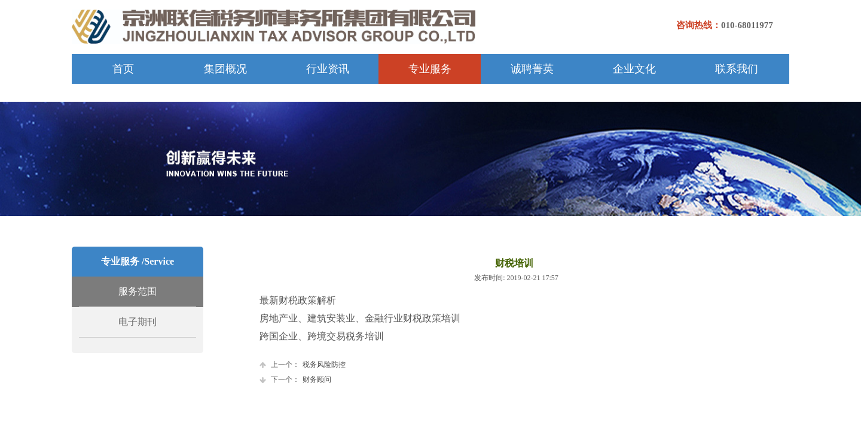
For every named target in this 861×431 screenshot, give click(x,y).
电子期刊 (137, 322)
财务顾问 (295, 379)
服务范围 (137, 291)
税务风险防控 (302, 364)
